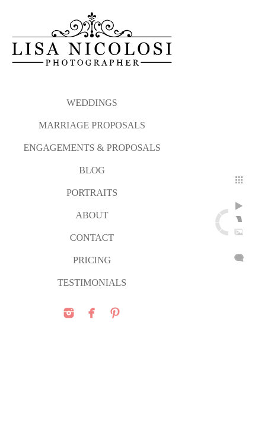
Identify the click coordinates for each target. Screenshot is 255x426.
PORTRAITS (91, 193)
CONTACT (92, 238)
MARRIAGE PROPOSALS (92, 125)
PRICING (92, 260)
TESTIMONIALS (92, 282)
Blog (92, 170)
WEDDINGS (91, 103)
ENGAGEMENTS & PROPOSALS (91, 148)
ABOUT (91, 215)
